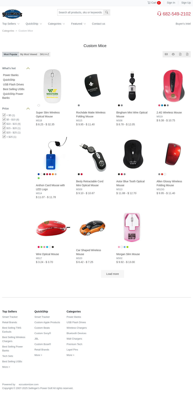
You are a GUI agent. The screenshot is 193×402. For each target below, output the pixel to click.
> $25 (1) (11, 136)
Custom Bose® (42, 344)
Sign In (171, 2)
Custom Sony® (42, 333)
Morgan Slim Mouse (128, 254)
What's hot (9, 68)
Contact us (98, 23)
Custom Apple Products (47, 322)
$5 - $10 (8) (12, 119)
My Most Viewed (28, 54)
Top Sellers (11, 23)
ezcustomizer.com (28, 384)
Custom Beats (42, 327)
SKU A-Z (44, 54)
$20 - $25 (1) (13, 132)
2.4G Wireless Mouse (169, 112)
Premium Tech (74, 344)
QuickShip (34, 23)
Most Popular (10, 54)
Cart (154, 2)
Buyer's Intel (183, 23)
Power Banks (10, 75)
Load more (112, 273)
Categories (56, 23)
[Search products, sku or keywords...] (80, 12)
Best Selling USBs (13, 89)
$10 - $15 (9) (13, 123)
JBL (36, 338)
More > (6, 367)
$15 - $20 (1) (13, 128)
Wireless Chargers (77, 327)
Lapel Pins (72, 349)
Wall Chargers (74, 338)
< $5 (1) (10, 115)
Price (5, 108)
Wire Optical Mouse (47, 254)
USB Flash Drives (13, 84)
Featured (78, 23)
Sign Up (186, 2)
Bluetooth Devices (76, 333)
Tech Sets (7, 356)
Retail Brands (9, 322)
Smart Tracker (10, 316)
